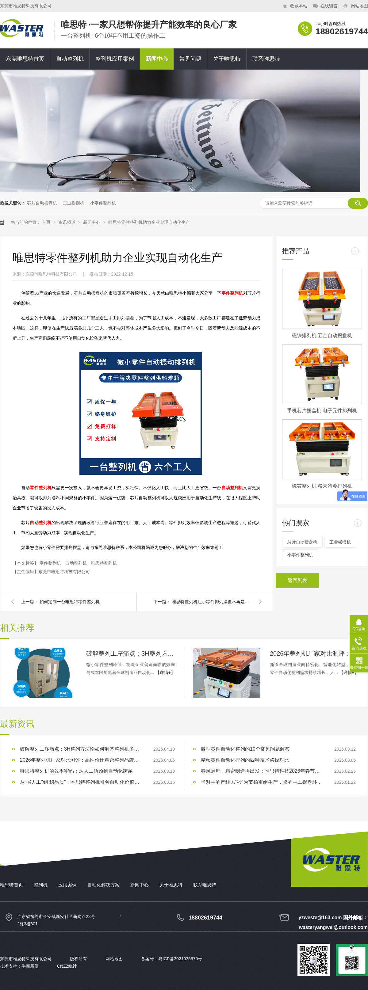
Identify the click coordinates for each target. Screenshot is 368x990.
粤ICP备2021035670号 (180, 958)
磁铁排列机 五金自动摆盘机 (322, 335)
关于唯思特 (227, 59)
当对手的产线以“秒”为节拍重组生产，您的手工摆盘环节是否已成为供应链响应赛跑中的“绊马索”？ (262, 782)
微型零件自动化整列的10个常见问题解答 (245, 749)
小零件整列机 (103, 202)
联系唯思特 (266, 59)
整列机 (41, 884)
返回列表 (297, 580)
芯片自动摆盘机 (42, 202)
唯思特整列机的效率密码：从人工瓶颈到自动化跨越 (76, 771)
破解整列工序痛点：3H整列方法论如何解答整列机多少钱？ (130, 653)
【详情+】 (165, 672)
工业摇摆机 (73, 202)
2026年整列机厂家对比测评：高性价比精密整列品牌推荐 (314, 653)
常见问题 (190, 59)
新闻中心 (157, 59)
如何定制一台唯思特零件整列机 (70, 601)
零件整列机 (51, 563)
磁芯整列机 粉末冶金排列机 (322, 486)
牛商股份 (30, 966)
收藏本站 (298, 6)
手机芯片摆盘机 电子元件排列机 (322, 410)
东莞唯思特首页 (25, 59)
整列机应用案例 (114, 59)
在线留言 (329, 6)
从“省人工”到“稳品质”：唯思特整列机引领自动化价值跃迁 (81, 782)
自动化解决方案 (103, 884)
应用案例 (67, 884)
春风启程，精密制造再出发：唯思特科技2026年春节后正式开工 (262, 771)
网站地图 (359, 6)
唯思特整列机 (104, 563)
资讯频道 (67, 222)
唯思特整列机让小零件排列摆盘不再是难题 (211, 601)
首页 (47, 222)
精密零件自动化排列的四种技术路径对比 (245, 760)
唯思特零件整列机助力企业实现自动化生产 (149, 222)
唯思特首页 (11, 884)
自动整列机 (70, 59)
